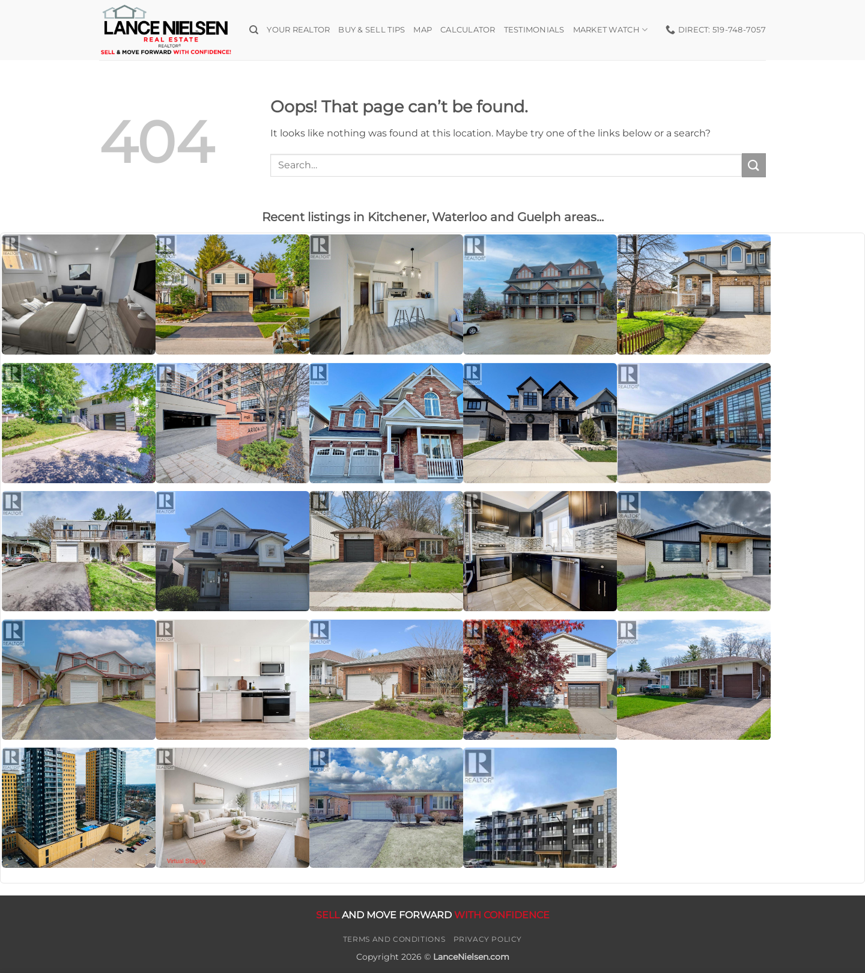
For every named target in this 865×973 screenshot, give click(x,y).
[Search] (253, 30)
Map (422, 29)
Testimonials (534, 29)
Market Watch (610, 29)
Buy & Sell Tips (371, 29)
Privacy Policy (488, 939)
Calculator (468, 29)
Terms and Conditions (394, 939)
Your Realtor (298, 29)
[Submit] (754, 165)
